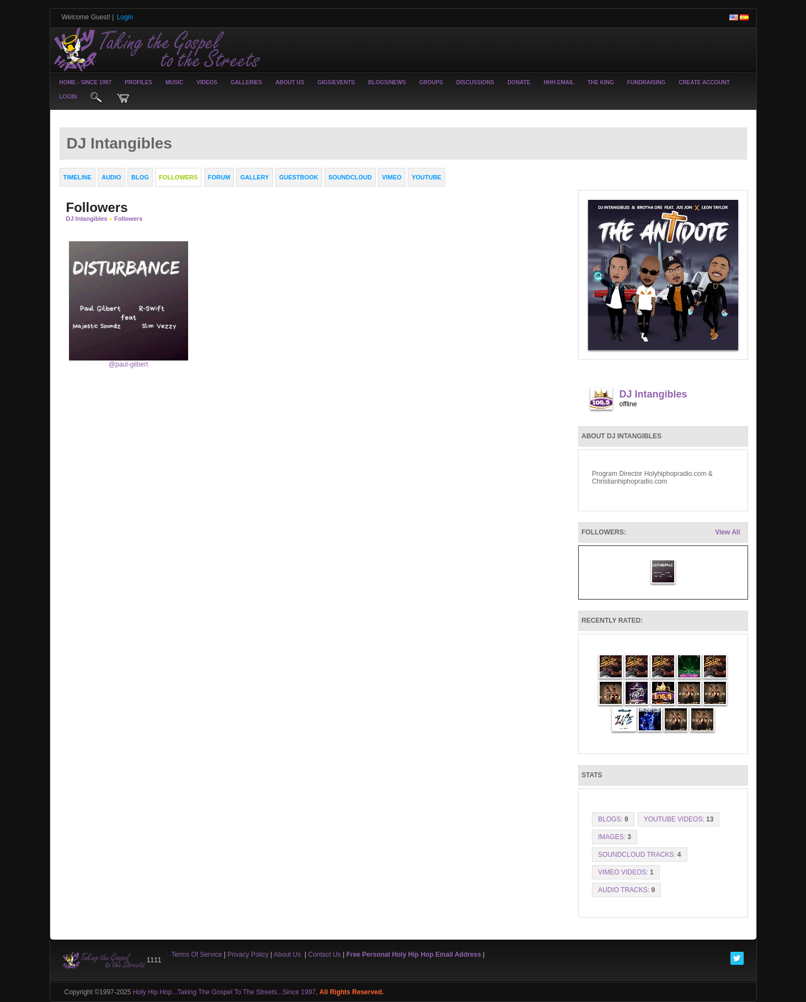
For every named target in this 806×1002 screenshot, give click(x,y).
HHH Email (558, 82)
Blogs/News (386, 82)
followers (128, 218)
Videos (206, 82)
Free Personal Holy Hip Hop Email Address (413, 954)
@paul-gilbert (128, 364)
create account (704, 82)
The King (601, 82)
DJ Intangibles (87, 218)
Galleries (246, 82)
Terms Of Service (196, 954)
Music (174, 82)
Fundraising (646, 82)
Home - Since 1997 (85, 82)
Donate (519, 82)
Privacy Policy (248, 954)
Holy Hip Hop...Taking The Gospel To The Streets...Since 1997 (224, 992)
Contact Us (324, 954)
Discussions (475, 82)
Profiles (138, 82)
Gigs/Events (336, 82)
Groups (431, 82)
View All (727, 532)
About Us (289, 82)
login (68, 97)
